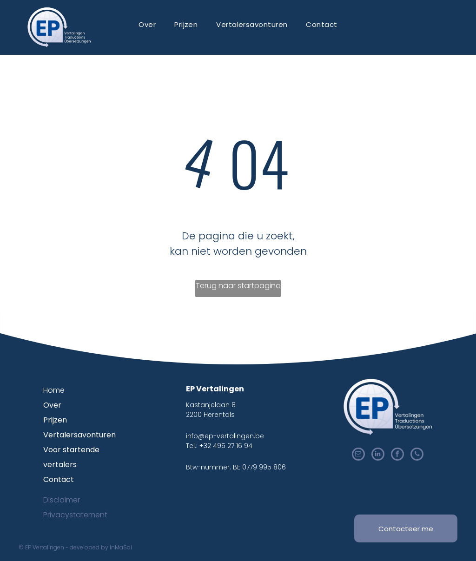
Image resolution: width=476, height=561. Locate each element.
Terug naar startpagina (238, 285)
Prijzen (55, 420)
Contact (58, 479)
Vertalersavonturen (79, 434)
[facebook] (397, 455)
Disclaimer (61, 500)
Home (54, 390)
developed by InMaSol (101, 547)
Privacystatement (75, 514)
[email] (358, 455)
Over (52, 405)
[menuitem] (147, 24)
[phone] (416, 455)
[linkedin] (377, 455)
